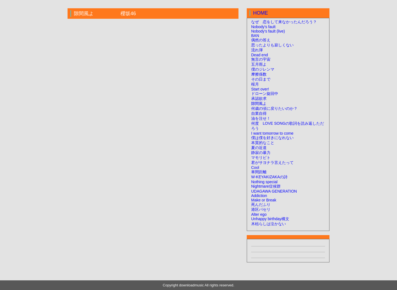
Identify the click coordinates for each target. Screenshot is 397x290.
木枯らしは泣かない (268, 224)
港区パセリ (260, 209)
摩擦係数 (259, 74)
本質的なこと (262, 142)
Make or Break (263, 200)
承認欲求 (259, 98)
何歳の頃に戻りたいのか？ (274, 108)
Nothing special (264, 182)
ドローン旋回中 (264, 93)
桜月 (255, 84)
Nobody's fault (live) (268, 31)
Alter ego (259, 214)
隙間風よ (259, 103)
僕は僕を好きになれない (272, 137)
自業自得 (259, 113)
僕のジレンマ (262, 69)
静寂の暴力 (260, 152)
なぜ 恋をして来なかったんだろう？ (284, 22)
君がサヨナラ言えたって (272, 162)
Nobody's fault (263, 27)
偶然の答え (260, 40)
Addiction (259, 195)
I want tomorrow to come (272, 133)
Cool (255, 167)
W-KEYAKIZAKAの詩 (269, 177)
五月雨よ (259, 64)
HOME (260, 13)
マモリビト (260, 157)
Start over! (260, 89)
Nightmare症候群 (266, 186)
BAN (255, 35)
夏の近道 (259, 147)
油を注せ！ (260, 118)
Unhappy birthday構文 (270, 219)
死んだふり (260, 204)
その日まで (260, 79)
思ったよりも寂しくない (272, 45)
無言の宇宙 (260, 59)
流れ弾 (257, 50)
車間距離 (259, 172)
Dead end (259, 55)
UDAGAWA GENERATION (274, 191)
